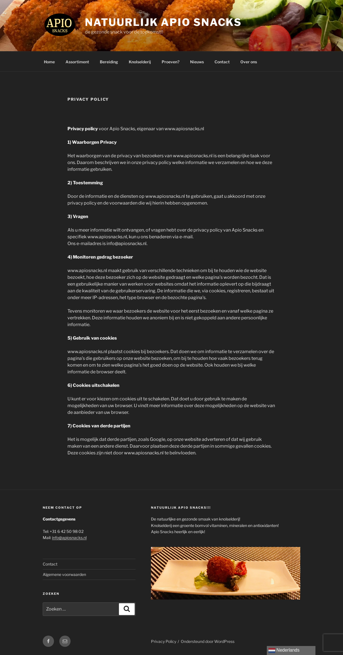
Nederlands (283, 650)
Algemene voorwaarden (64, 574)
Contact (222, 61)
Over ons (248, 61)
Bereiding (109, 61)
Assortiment (77, 61)
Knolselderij (140, 61)
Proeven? (170, 61)
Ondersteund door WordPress (207, 641)
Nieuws (197, 61)
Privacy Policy (163, 641)
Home (49, 61)
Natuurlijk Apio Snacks (163, 22)
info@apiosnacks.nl (69, 537)
